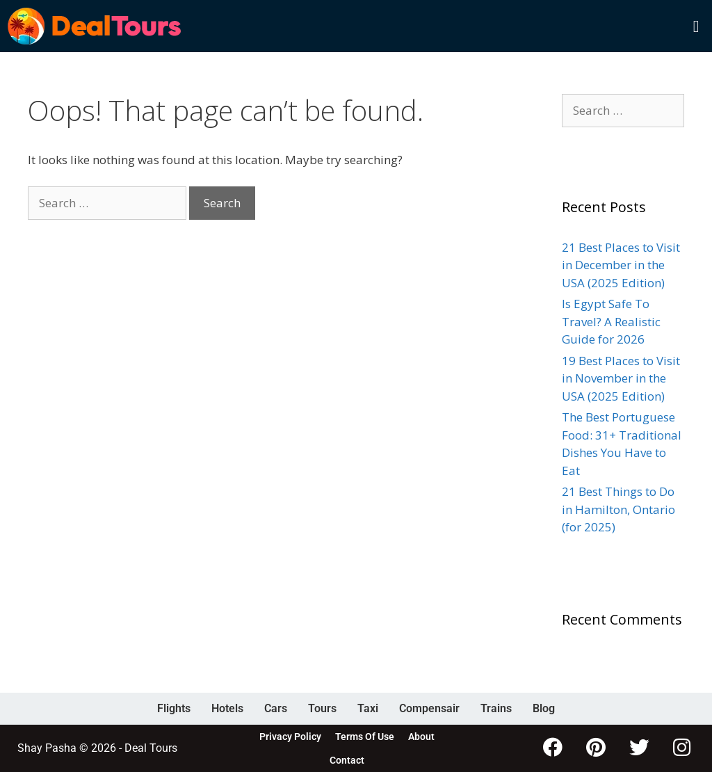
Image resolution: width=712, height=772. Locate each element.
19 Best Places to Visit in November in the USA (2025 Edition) (621, 378)
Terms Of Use (364, 736)
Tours (322, 708)
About (421, 736)
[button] (696, 26)
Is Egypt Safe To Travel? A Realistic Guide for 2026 (611, 321)
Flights (174, 708)
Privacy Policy (290, 736)
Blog (544, 708)
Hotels (227, 708)
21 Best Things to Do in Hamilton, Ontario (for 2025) (618, 509)
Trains (496, 708)
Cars (275, 708)
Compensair (429, 708)
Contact (347, 760)
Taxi (367, 708)
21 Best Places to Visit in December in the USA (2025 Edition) (621, 265)
